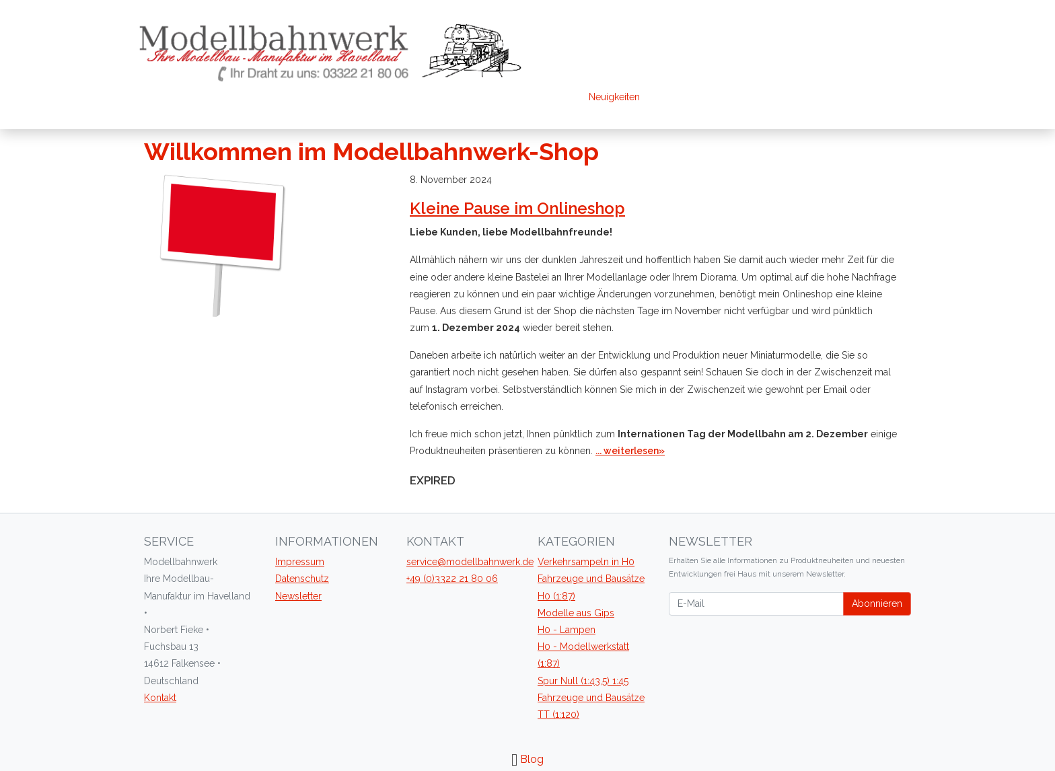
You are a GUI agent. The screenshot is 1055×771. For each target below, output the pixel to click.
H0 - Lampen (566, 629)
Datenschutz (302, 578)
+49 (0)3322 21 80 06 (452, 578)
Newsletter (298, 596)
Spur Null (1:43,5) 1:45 (583, 680)
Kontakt (160, 697)
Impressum (299, 561)
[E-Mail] (756, 604)
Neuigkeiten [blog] (614, 96)
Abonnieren (877, 603)
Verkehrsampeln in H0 (586, 561)
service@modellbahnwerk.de (470, 561)
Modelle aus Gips (576, 613)
